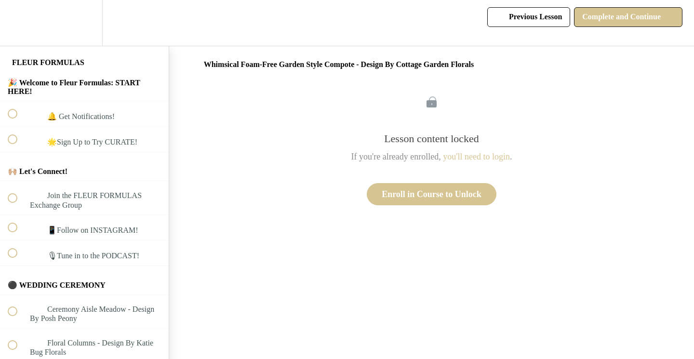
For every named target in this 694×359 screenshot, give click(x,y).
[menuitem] (84, 23)
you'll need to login (476, 156)
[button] (18, 23)
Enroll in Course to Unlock (431, 194)
